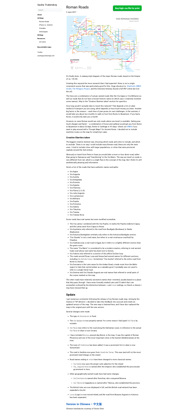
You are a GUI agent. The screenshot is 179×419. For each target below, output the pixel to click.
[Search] (50, 10)
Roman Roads (44, 21)
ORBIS (129, 127)
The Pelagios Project (81, 89)
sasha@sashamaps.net (45, 56)
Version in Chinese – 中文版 (84, 404)
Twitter (39, 52)
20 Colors (42, 42)
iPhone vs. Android (45, 25)
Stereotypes (43, 32)
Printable (42, 28)
